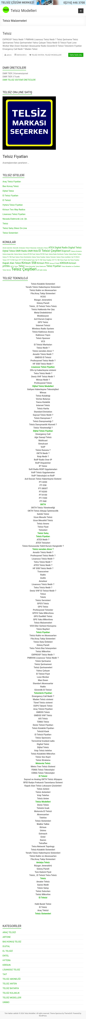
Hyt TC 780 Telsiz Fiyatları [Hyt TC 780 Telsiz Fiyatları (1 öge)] (43, 260)
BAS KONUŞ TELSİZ (12, 941)
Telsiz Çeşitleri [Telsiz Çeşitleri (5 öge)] (24, 269)
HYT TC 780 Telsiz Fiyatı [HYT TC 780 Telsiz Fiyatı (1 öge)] (59, 260)
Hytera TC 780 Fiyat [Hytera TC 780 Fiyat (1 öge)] (9, 257)
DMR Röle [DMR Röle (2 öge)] (33, 251)
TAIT (5, 974)
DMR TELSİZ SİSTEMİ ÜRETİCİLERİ (19, 80)
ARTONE (7, 937)
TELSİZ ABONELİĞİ (12, 979)
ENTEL (6, 955)
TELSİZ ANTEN (38, 55)
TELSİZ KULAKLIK (11, 993)
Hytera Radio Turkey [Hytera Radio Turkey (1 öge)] (75, 254)
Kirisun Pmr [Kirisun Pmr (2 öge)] (43, 263)
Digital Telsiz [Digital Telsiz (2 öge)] (74, 247)
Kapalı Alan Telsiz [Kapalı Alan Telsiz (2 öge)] (12, 263)
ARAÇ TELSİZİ (9, 932)
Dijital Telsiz (8, 191)
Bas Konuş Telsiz (11, 186)
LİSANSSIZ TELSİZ (11, 969)
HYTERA (7, 960)
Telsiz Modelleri (24, 10)
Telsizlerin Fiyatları (43, 693)
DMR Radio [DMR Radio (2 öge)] (21, 251)
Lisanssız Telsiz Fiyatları (14, 214)
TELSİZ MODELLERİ (53, 55)
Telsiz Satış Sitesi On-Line (15, 228)
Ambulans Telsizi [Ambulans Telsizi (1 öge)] (42, 248)
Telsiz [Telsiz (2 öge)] (22, 266)
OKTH (43, 504)
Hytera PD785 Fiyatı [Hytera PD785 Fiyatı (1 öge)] (42, 254)
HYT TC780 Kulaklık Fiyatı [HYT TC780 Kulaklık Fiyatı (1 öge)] (27, 260)
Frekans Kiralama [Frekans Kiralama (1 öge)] (76, 251)
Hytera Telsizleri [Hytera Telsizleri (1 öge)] (51, 257)
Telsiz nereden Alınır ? (43, 549)
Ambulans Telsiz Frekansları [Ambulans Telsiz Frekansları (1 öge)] (28, 248)
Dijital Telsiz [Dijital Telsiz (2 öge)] (9, 251)
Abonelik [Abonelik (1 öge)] (15, 248)
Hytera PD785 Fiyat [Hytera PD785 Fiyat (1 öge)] (29, 254)
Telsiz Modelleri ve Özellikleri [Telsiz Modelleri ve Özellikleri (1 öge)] (71, 266)
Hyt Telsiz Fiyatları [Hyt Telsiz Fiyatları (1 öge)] (73, 260)
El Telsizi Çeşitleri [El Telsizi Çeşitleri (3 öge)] (50, 250)
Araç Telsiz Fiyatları (12, 181)
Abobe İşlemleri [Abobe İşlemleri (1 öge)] (7, 248)
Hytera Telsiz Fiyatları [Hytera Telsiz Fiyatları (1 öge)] (38, 257)
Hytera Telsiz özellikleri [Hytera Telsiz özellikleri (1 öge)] (63, 257)
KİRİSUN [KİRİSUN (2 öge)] (64, 263)
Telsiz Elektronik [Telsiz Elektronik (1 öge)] (41, 266)
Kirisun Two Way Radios (14, 209)
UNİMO (6, 1002)
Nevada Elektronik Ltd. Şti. (15, 219)
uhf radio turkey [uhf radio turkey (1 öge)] (42, 270)
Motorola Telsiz (43, 763)
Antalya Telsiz (43, 862)
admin (9, 55)
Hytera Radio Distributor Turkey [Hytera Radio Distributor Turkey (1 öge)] (58, 254)
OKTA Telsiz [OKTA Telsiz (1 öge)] (14, 266)
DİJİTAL (6, 946)
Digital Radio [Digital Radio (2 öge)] (61, 247)
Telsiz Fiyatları (43, 632)
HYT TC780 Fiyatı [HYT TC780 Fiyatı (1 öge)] (12, 260)
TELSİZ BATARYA (11, 988)
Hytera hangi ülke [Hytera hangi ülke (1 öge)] (8, 254)
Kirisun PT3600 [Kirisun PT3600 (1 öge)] (54, 263)
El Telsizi (7, 200)
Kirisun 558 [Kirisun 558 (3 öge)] (28, 263)
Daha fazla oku (76, 55)
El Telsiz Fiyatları (10, 195)
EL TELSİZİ (8, 951)
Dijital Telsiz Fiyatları (43, 431)
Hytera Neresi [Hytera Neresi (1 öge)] (18, 254)
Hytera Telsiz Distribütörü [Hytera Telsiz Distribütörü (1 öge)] (23, 257)
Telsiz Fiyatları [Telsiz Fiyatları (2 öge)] (53, 266)
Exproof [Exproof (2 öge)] (66, 251)
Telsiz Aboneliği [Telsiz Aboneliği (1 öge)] (30, 266)
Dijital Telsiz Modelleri (43, 386)
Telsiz (7, 33)
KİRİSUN (7, 965)
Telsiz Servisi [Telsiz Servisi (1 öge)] (7, 270)
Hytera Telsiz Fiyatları (13, 205)
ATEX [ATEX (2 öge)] (51, 247)
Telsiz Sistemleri (10, 233)
